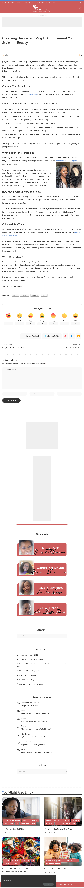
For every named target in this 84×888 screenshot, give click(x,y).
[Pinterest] (65, 336)
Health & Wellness (44, 48)
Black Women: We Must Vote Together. (34, 722)
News (25, 821)
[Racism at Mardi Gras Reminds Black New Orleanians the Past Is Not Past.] (21, 852)
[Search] (80, 8)
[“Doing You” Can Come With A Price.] (63, 812)
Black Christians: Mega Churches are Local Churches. (37, 680)
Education (50, 861)
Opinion (54, 48)
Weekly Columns (63, 48)
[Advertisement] (42, 22)
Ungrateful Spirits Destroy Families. (33, 745)
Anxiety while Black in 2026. (28, 656)
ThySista (8, 48)
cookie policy (28, 879)
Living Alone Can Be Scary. (30, 706)
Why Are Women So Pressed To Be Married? (36, 714)
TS (17, 824)
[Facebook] (78, 2)
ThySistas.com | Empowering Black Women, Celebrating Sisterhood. (50, 885)
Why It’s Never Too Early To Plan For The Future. (37, 753)
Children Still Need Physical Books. (31, 672)
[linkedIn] (72, 336)
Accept (26, 883)
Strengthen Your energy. (27, 676)
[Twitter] (80, 2)
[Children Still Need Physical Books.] (63, 852)
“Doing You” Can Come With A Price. (31, 660)
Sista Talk (9, 824)
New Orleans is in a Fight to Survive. (31, 685)
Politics (49, 824)
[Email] (78, 336)
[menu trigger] (5, 8)
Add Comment (32, 48)
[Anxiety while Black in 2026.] (21, 812)
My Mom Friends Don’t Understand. (33, 737)
